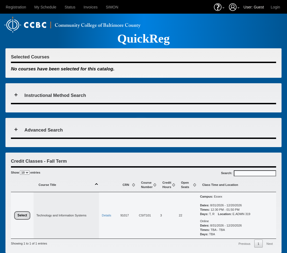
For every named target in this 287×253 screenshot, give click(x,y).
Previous (244, 243)
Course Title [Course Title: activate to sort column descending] (47, 184)
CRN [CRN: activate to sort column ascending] (125, 184)
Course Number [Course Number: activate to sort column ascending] (147, 185)
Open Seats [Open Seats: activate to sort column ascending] (185, 185)
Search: (248, 173)
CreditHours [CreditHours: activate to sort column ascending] (166, 185)
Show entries (25, 172)
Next (270, 243)
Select (22, 215)
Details (106, 215)
